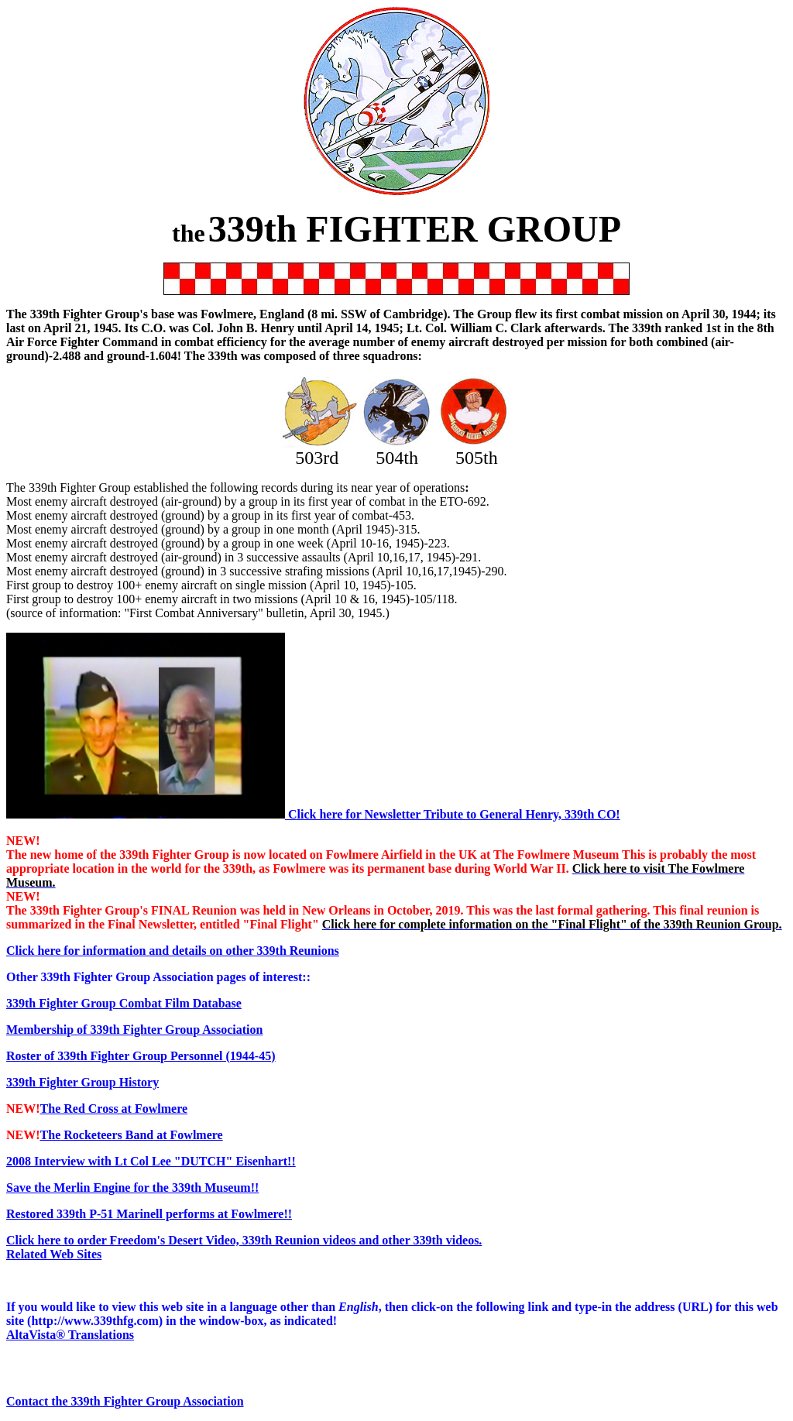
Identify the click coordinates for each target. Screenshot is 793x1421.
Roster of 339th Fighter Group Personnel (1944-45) (141, 1055)
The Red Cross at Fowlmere (114, 1108)
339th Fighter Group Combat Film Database (124, 1003)
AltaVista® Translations (70, 1334)
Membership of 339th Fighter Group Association (134, 1029)
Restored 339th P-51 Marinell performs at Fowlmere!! (149, 1213)
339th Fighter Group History (82, 1082)
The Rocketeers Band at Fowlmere (131, 1134)
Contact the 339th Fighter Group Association (125, 1401)
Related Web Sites (53, 1254)
